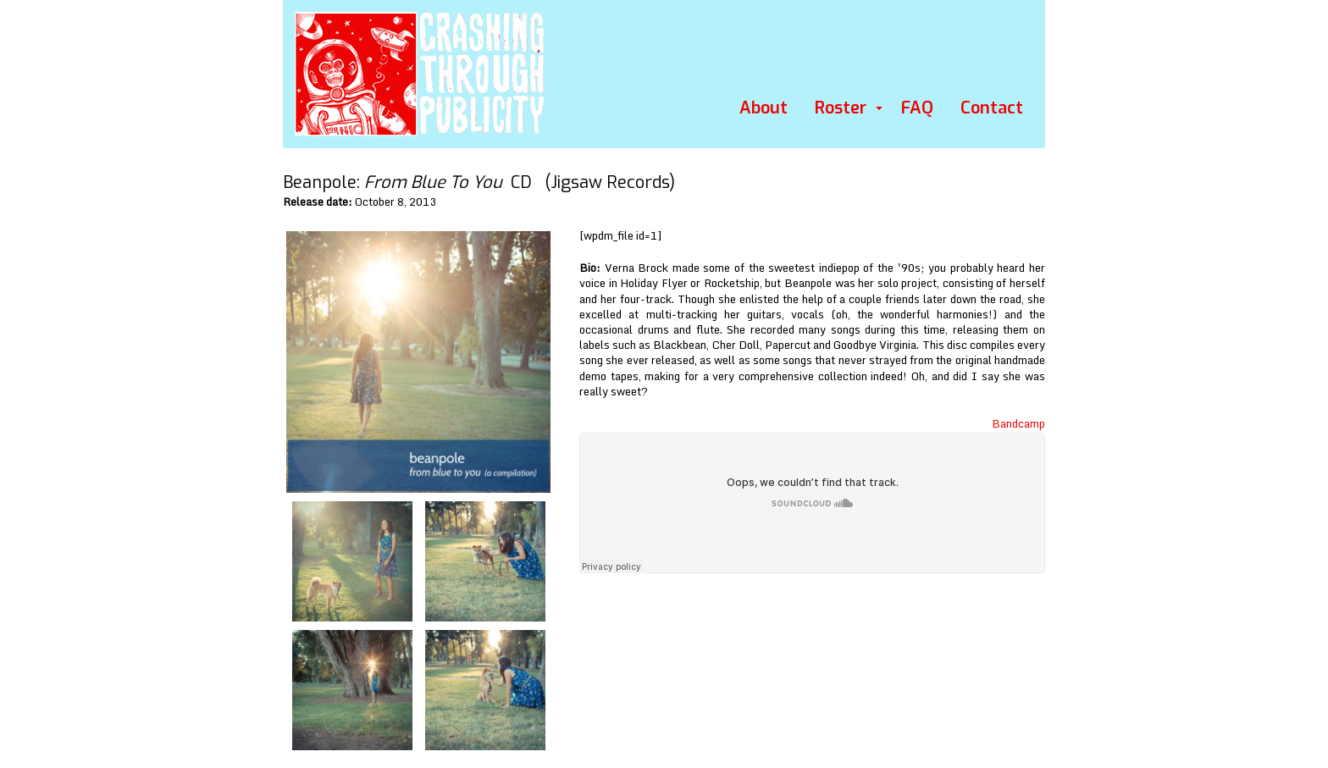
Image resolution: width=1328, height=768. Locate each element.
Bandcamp (1018, 423)
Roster (840, 108)
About (763, 108)
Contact (991, 108)
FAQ (917, 108)
